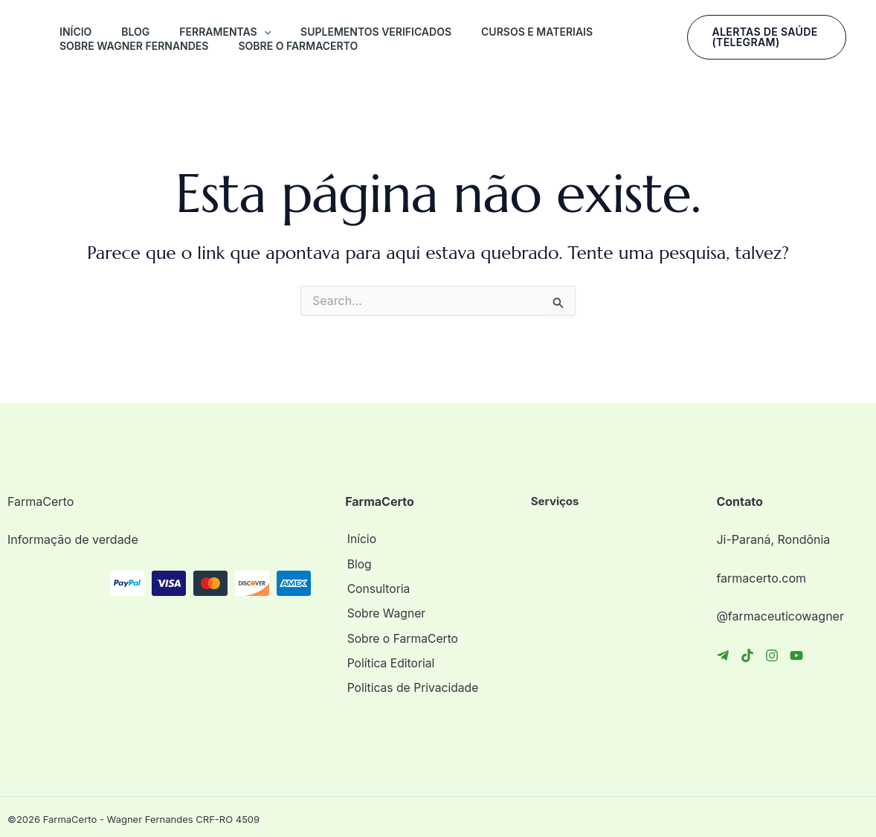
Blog (135, 31)
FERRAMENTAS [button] (225, 32)
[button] (264, 32)
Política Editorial (389, 659)
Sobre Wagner (385, 611)
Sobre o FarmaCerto (298, 45)
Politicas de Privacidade (412, 683)
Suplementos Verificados (375, 31)
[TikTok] (747, 655)
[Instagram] (772, 655)
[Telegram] (723, 655)
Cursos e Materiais (537, 31)
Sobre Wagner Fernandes (133, 45)
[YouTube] (796, 655)
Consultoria (377, 587)
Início (75, 31)
